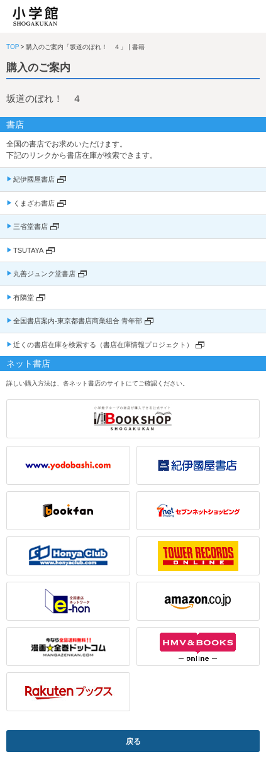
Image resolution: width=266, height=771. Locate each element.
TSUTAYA (28, 250)
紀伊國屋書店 (34, 179)
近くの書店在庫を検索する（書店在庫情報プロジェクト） (103, 344)
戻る (133, 741)
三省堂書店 (30, 226)
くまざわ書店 (34, 203)
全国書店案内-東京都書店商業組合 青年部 (77, 320)
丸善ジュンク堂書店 (44, 273)
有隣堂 (23, 297)
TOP (12, 46)
